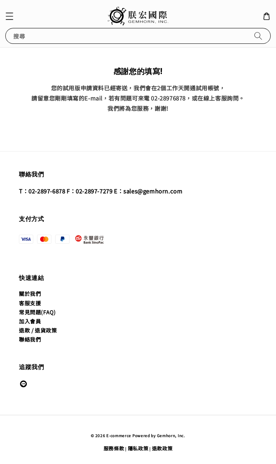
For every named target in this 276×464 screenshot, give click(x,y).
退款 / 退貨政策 (38, 330)
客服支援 (30, 303)
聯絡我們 (30, 339)
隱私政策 (138, 448)
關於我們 (30, 293)
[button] (9, 16)
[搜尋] (258, 35)
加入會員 (30, 321)
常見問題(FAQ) (37, 312)
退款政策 (162, 448)
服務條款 (114, 448)
